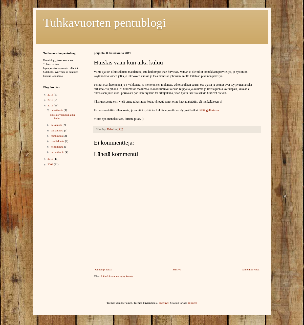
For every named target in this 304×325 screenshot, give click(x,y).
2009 (51, 164)
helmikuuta (57, 146)
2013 (51, 94)
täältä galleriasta (209, 110)
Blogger (192, 302)
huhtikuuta (57, 135)
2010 (51, 158)
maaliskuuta (58, 141)
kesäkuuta (57, 124)
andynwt (164, 302)
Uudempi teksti (103, 269)
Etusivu (176, 269)
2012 (51, 99)
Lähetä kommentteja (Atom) (117, 276)
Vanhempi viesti (250, 269)
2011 (51, 105)
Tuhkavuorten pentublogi (104, 22)
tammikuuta (58, 151)
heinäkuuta (57, 109)
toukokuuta (57, 130)
